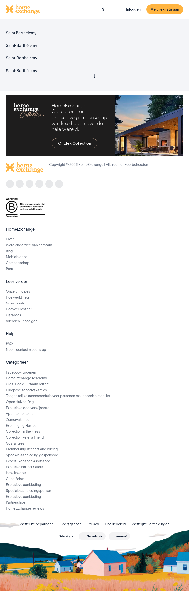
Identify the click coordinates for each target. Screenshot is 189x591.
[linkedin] (39, 184)
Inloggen (133, 9)
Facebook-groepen (21, 372)
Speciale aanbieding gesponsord (32, 455)
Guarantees (15, 443)
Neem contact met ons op (26, 350)
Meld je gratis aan (164, 9)
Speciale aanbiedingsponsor (28, 491)
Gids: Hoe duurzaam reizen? (28, 384)
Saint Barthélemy (21, 33)
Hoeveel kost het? (19, 309)
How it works (16, 473)
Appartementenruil (20, 414)
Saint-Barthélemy (21, 45)
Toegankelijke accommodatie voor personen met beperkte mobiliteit (58, 396)
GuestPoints (15, 303)
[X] (49, 184)
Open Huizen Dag (20, 402)
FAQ (9, 344)
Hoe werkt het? (17, 297)
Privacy (93, 524)
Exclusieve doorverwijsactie (27, 408)
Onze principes (18, 291)
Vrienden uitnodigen (21, 321)
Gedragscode (71, 524)
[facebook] (10, 184)
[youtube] (59, 184)
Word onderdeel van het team (29, 245)
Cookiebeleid (115, 524)
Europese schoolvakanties (26, 390)
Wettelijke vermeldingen (150, 524)
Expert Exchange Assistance (28, 461)
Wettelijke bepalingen (37, 524)
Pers (9, 269)
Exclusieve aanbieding (23, 485)
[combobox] (92, 536)
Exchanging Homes (21, 426)
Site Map (66, 536)
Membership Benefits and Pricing (32, 449)
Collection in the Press (23, 431)
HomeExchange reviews (25, 508)
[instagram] (20, 184)
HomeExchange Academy (26, 378)
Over (10, 239)
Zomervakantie (17, 420)
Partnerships (16, 502)
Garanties (13, 315)
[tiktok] (29, 184)
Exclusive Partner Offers (24, 467)
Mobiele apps (17, 257)
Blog (9, 251)
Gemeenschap (17, 263)
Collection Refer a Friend (25, 437)
